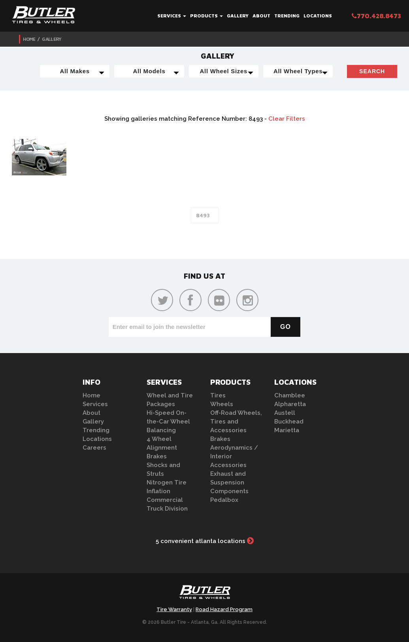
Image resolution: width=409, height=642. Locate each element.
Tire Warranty (174, 609)
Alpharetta (290, 404)
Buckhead (288, 421)
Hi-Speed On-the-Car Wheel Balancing (168, 421)
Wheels (221, 404)
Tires (218, 395)
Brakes (157, 456)
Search (372, 71)
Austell (284, 412)
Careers (94, 447)
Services (171, 16)
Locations (317, 16)
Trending (287, 16)
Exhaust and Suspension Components (229, 482)
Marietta (286, 430)
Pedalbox (224, 499)
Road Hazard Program (224, 609)
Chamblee (289, 395)
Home (29, 39)
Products (206, 16)
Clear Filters (286, 118)
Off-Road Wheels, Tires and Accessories (236, 421)
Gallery (238, 16)
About (261, 16)
